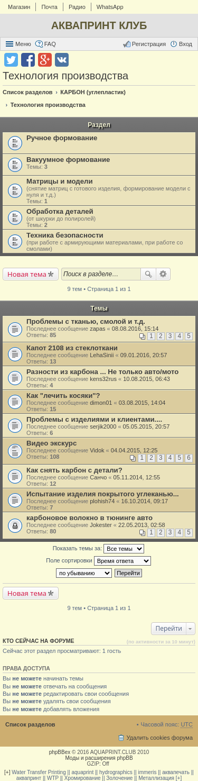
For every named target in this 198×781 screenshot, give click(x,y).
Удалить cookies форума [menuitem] (159, 737)
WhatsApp (110, 7)
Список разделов (30, 724)
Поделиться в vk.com (62, 60)
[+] (7, 772)
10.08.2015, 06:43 (146, 379)
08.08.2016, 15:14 (135, 328)
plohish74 (102, 501)
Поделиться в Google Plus (45, 60)
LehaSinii (102, 355)
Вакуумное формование (68, 160)
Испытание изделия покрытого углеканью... (102, 494)
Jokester (101, 525)
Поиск (148, 274)
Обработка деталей (59, 211)
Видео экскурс (51, 443)
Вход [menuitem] (185, 44)
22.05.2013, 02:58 (141, 525)
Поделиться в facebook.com (28, 60)
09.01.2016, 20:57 (143, 355)
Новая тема (26, 274)
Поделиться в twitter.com (11, 60)
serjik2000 (103, 426)
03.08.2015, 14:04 (142, 402)
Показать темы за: (99, 548)
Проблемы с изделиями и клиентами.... (94, 419)
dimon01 (101, 402)
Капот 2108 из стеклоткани (72, 348)
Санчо (98, 477)
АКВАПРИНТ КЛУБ (99, 25)
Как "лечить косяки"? (63, 395)
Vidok (97, 450)
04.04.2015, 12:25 (134, 450)
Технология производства (65, 75)
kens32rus (103, 379)
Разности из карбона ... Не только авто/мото (102, 372)
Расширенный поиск (163, 274)
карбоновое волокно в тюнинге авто (89, 518)
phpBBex (60, 752)
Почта (49, 7)
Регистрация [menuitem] (149, 44)
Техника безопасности (64, 235)
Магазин (19, 7)
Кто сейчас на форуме (38, 641)
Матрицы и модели (59, 181)
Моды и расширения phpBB (99, 758)
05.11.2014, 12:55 (137, 477)
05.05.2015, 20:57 (146, 426)
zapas (97, 328)
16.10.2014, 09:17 (144, 501)
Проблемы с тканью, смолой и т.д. (85, 321)
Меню (23, 44)
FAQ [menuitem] (50, 44)
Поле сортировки (98, 561)
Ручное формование (61, 138)
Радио (77, 7)
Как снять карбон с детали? (74, 470)
